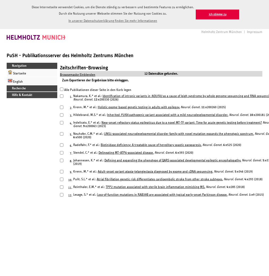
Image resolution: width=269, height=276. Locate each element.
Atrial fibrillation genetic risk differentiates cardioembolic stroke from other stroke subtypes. (160, 178)
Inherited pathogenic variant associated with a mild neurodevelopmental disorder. (167, 114)
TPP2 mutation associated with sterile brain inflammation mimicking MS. (155, 186)
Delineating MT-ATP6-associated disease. (126, 152)
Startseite (17, 71)
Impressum (254, 31)
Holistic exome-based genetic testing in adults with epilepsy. (139, 106)
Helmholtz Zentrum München (221, 31)
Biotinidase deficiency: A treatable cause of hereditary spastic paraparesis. (151, 144)
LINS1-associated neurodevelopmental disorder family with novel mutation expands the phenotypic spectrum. (179, 133)
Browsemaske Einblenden (77, 74)
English (15, 80)
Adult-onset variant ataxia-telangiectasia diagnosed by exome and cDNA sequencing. (155, 171)
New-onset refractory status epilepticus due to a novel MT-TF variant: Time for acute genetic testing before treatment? (181, 122)
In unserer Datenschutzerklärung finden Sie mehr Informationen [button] (112, 21)
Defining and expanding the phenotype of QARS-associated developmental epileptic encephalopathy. (172, 159)
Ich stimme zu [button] (217, 14)
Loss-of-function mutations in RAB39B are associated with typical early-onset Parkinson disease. (162, 194)
